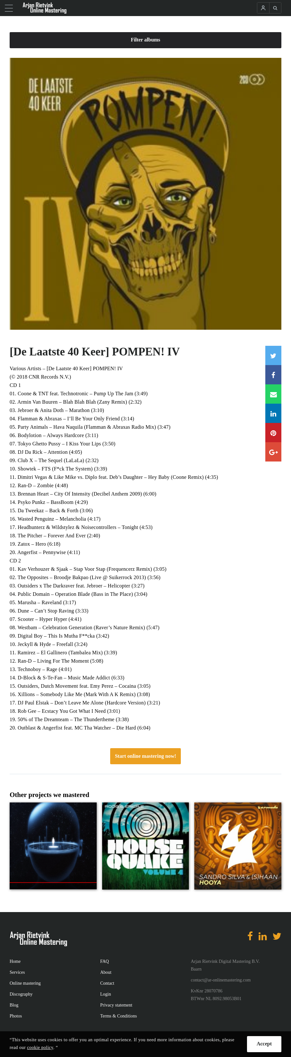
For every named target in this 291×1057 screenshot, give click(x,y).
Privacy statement (116, 1005)
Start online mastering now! (145, 756)
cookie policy (40, 1047)
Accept (264, 1043)
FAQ (104, 961)
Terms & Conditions (118, 1016)
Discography (21, 994)
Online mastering (25, 983)
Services (17, 972)
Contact (107, 983)
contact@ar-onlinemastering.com (221, 980)
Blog (14, 1005)
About (105, 972)
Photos (16, 1016)
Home (15, 961)
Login (105, 994)
